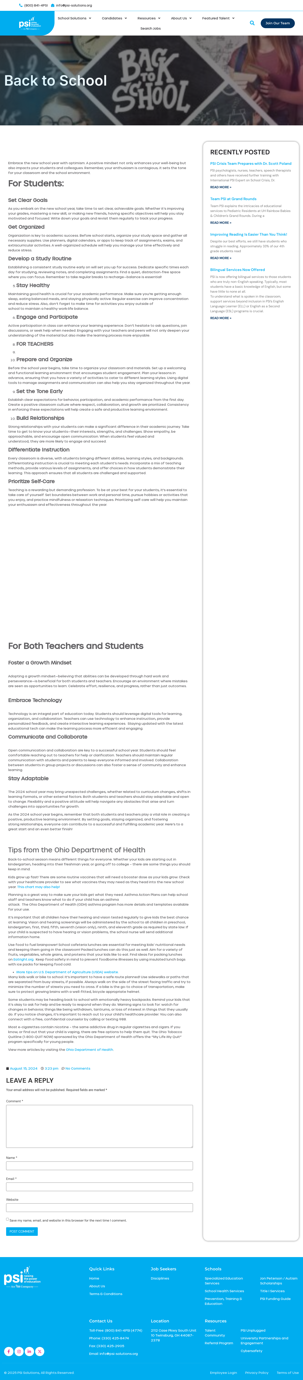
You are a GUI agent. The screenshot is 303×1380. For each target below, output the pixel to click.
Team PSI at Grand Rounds (233, 198)
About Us (181, 18)
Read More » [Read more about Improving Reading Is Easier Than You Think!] (220, 258)
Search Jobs (150, 28)
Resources (149, 18)
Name (11, 1157)
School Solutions (75, 18)
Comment (14, 1101)
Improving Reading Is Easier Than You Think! (248, 234)
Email (11, 1178)
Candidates (114, 18)
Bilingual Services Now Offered (237, 269)
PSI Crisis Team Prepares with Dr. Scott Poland (251, 163)
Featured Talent (218, 18)
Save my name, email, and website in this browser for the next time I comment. (68, 1220)
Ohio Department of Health (89, 1049)
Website (12, 1199)
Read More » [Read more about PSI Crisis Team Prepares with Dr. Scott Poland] (220, 187)
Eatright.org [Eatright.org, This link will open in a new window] (23, 959)
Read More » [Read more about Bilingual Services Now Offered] (220, 318)
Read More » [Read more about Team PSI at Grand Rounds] (220, 223)
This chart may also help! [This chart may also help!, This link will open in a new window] (38, 887)
